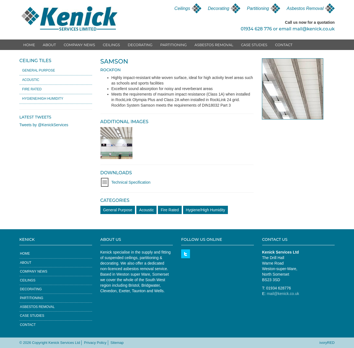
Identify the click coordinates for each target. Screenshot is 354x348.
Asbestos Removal (305, 8)
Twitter (185, 253)
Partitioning (258, 8)
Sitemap (117, 343)
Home (29, 45)
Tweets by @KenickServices (43, 125)
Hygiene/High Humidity (205, 210)
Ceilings (182, 8)
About (49, 45)
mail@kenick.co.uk (314, 28)
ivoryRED (327, 343)
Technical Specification (131, 182)
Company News (79, 45)
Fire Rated (170, 210)
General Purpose (117, 210)
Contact (284, 45)
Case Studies (254, 45)
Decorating (218, 8)
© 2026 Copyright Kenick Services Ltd (49, 343)
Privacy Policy (95, 343)
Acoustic (146, 210)
